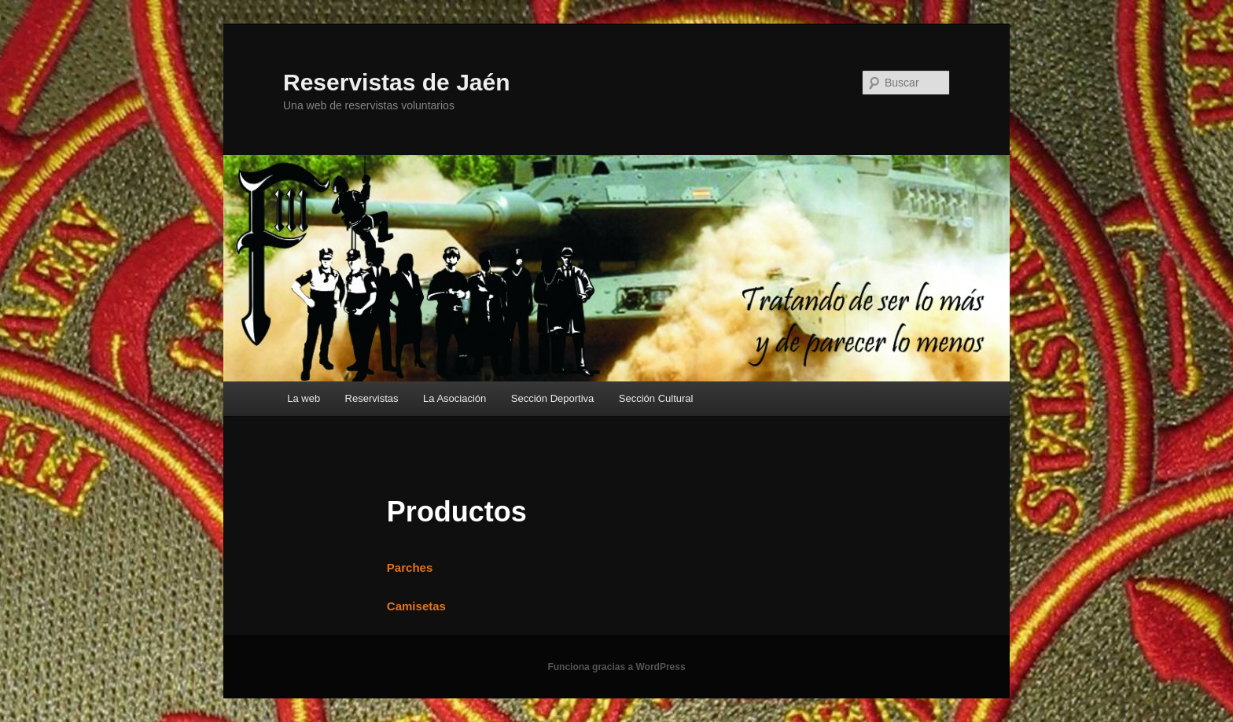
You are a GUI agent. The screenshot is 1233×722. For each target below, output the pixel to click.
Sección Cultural (656, 398)
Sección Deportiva (552, 398)
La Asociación (454, 398)
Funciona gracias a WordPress (616, 666)
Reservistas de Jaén (396, 82)
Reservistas (372, 398)
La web (303, 398)
